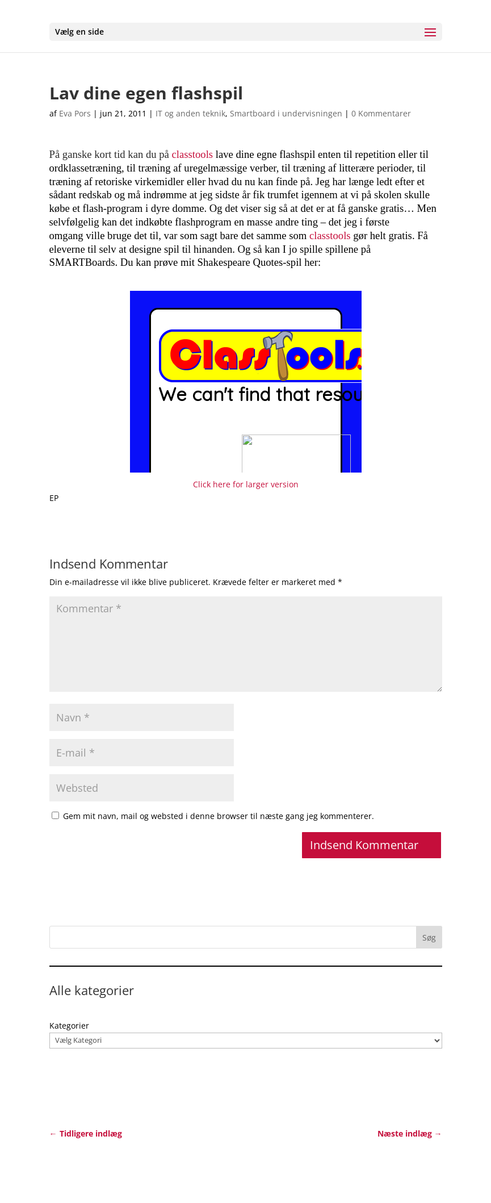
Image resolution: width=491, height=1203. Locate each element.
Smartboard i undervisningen (286, 113)
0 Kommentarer (381, 113)
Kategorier (69, 1025)
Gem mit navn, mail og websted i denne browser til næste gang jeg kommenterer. (218, 816)
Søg (429, 937)
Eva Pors (75, 113)
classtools (192, 154)
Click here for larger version (246, 484)
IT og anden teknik (190, 113)
